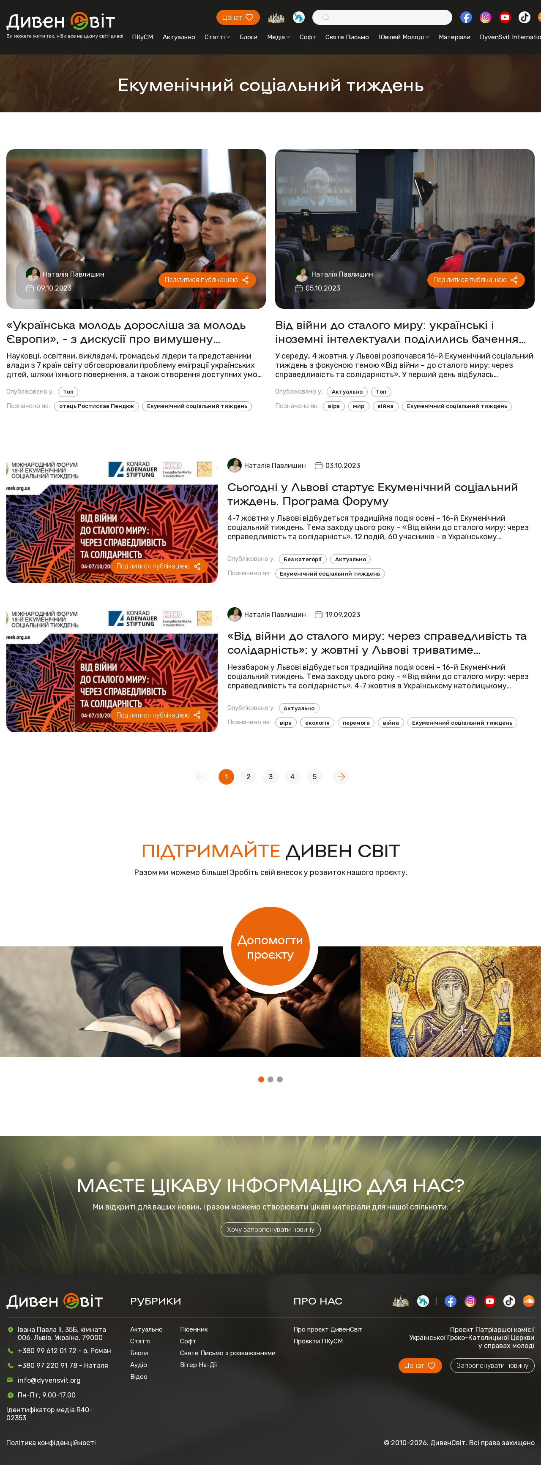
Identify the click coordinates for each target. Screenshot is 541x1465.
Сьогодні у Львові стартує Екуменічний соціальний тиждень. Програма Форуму (372, 493)
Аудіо (138, 1365)
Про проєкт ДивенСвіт (328, 1329)
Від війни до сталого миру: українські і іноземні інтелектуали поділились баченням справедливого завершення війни (401, 331)
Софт (308, 37)
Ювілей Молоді (404, 37)
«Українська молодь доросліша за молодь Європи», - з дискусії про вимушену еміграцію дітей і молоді (126, 331)
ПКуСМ (142, 37)
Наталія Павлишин (73, 274)
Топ (68, 392)
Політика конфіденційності (51, 1443)
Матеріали (454, 37)
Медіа (278, 37)
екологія (317, 723)
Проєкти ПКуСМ (318, 1341)
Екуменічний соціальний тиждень (197, 406)
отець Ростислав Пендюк (96, 406)
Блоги (248, 37)
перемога (356, 723)
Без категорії (303, 559)
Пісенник (194, 1329)
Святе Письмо (347, 37)
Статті (217, 37)
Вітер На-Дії (198, 1365)
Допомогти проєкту (270, 946)
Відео (139, 1377)
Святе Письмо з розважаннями (228, 1353)
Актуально (179, 37)
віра (334, 406)
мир (358, 406)
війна (385, 406)
